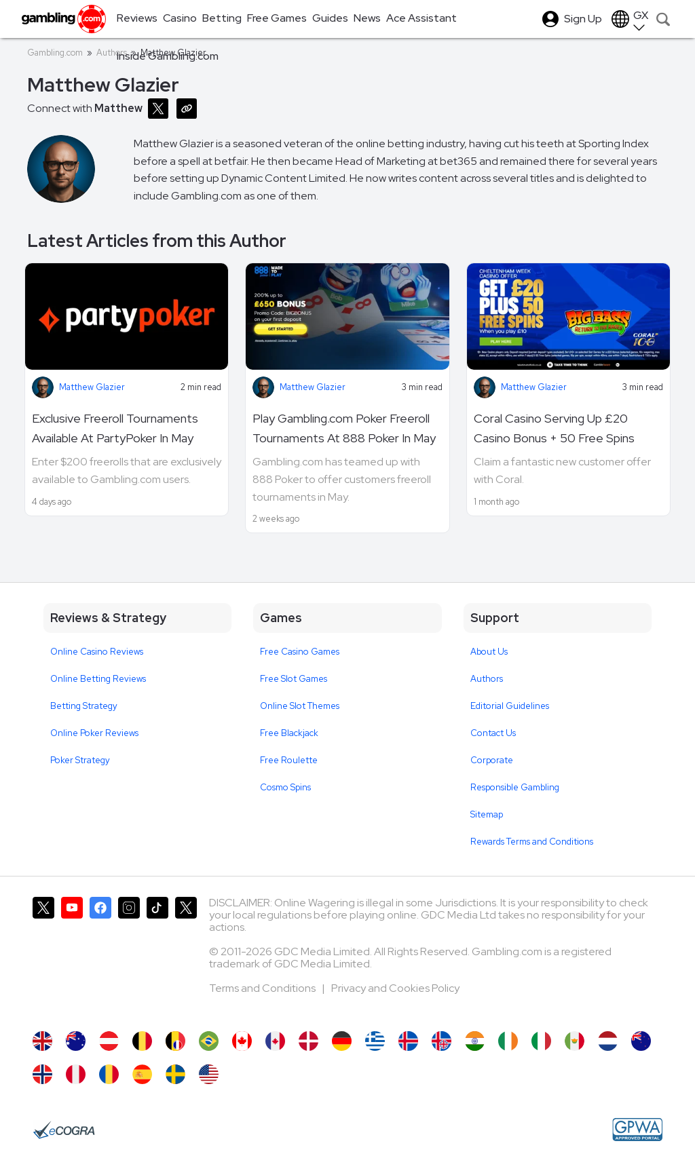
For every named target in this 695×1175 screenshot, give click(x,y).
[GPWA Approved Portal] (637, 1129)
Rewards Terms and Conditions (531, 841)
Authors (486, 679)
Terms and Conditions (263, 988)
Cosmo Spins (285, 787)
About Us (489, 651)
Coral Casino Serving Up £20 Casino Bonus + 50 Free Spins (554, 428)
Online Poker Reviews (94, 733)
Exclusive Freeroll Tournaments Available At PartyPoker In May (115, 428)
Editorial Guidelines (509, 706)
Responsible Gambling (514, 787)
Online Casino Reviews (96, 651)
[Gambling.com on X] (43, 957)
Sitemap (486, 814)
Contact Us (493, 733)
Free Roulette (289, 760)
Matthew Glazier (92, 387)
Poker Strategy (80, 760)
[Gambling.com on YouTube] (72, 957)
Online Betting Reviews (98, 679)
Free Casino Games (299, 651)
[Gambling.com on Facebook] (100, 957)
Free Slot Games (293, 679)
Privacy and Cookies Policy (395, 988)
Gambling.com (55, 52)
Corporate (491, 760)
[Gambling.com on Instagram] (129, 957)
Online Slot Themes (299, 706)
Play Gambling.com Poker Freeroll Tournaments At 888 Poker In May (344, 428)
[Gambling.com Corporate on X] (186, 957)
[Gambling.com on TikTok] (157, 957)
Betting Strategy (83, 706)
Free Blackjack (289, 733)
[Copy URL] (189, 107)
